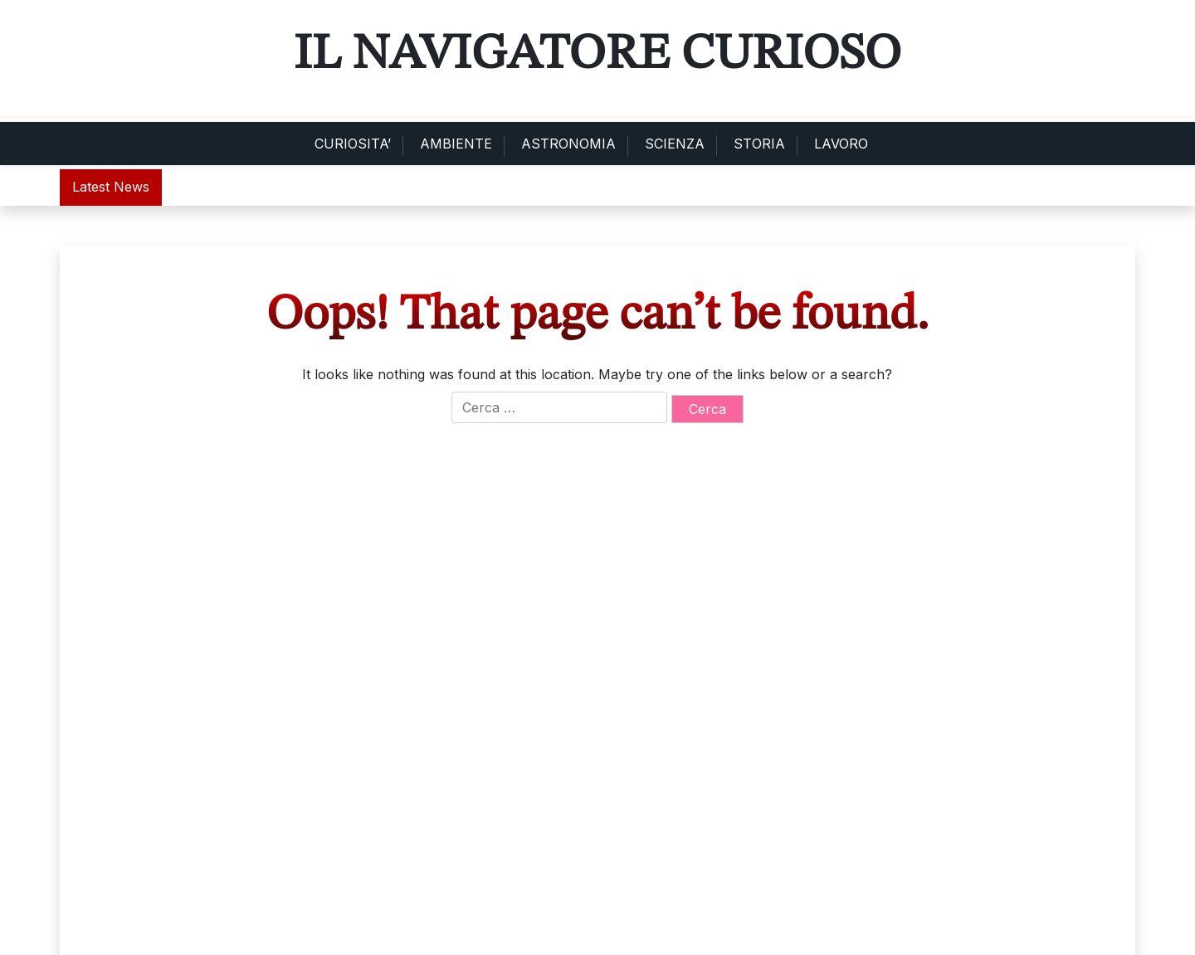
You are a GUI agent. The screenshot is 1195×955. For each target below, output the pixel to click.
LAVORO (841, 143)
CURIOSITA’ (353, 143)
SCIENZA (675, 143)
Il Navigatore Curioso (597, 55)
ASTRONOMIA (568, 143)
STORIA (759, 143)
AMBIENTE (456, 143)
